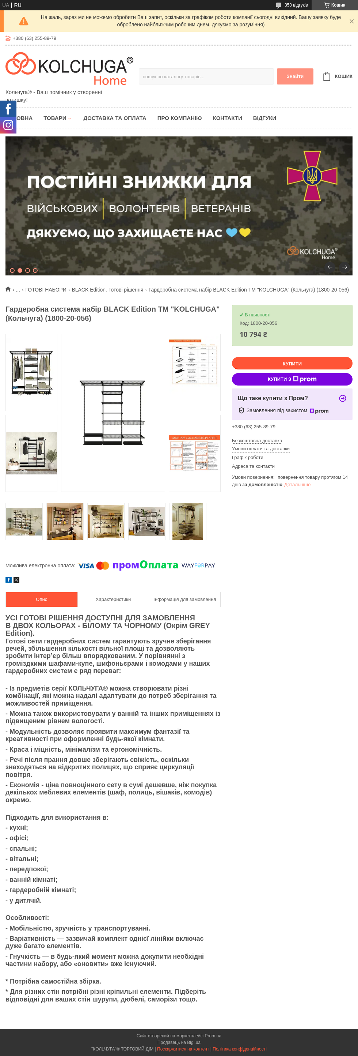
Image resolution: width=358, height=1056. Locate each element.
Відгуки (264, 118)
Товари (54, 118)
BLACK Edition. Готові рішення (107, 290)
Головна (19, 118)
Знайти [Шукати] (295, 76)
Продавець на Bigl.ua (179, 1042)
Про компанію (179, 118)
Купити (292, 364)
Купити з (292, 379)
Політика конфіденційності (240, 1049)
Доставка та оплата (114, 118)
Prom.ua (213, 1035)
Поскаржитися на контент (183, 1049)
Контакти (227, 118)
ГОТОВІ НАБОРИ (46, 290)
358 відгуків (296, 5)
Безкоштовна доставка (257, 440)
